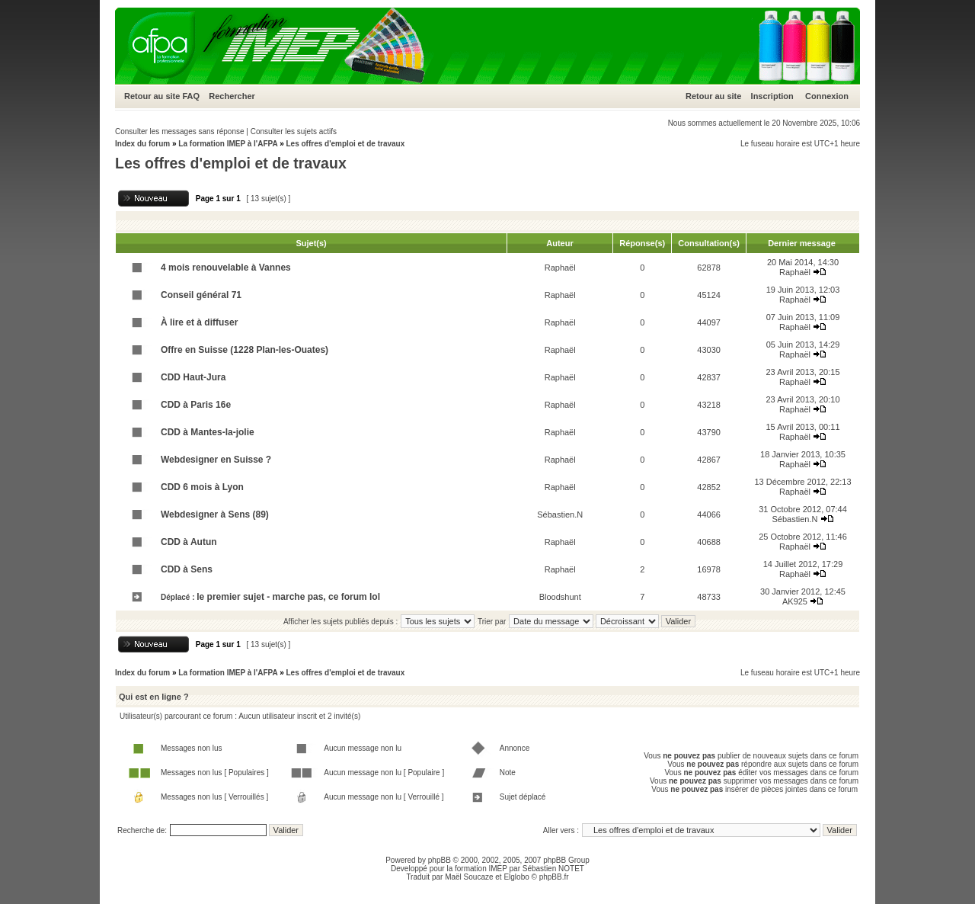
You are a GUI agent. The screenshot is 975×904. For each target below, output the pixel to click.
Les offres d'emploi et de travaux (345, 143)
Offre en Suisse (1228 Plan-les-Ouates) (244, 350)
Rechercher (232, 96)
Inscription (772, 96)
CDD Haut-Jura (193, 377)
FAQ (191, 96)
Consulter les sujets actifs (294, 131)
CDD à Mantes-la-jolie (207, 432)
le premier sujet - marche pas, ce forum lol (288, 596)
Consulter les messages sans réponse (180, 131)
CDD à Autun (189, 542)
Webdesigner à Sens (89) (215, 514)
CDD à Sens (187, 569)
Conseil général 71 (201, 295)
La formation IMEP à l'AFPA (227, 143)
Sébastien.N (560, 514)
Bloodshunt (560, 596)
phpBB (439, 860)
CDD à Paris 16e (196, 404)
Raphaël (560, 267)
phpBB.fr (554, 877)
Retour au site (152, 96)
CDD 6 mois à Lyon (202, 487)
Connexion (827, 96)
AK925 (794, 601)
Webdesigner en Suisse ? (216, 459)
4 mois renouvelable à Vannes (226, 267)
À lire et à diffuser (199, 322)
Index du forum (142, 143)
